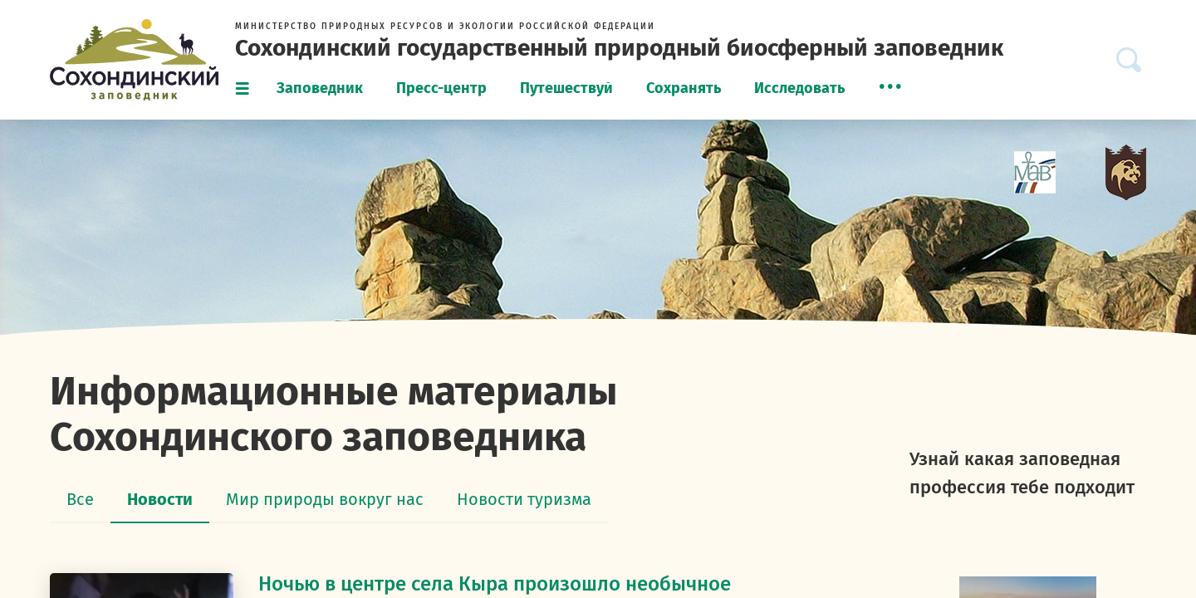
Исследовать (799, 88)
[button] (890, 86)
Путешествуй (566, 88)
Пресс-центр (441, 88)
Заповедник (320, 88)
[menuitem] (320, 88)
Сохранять (683, 88)
